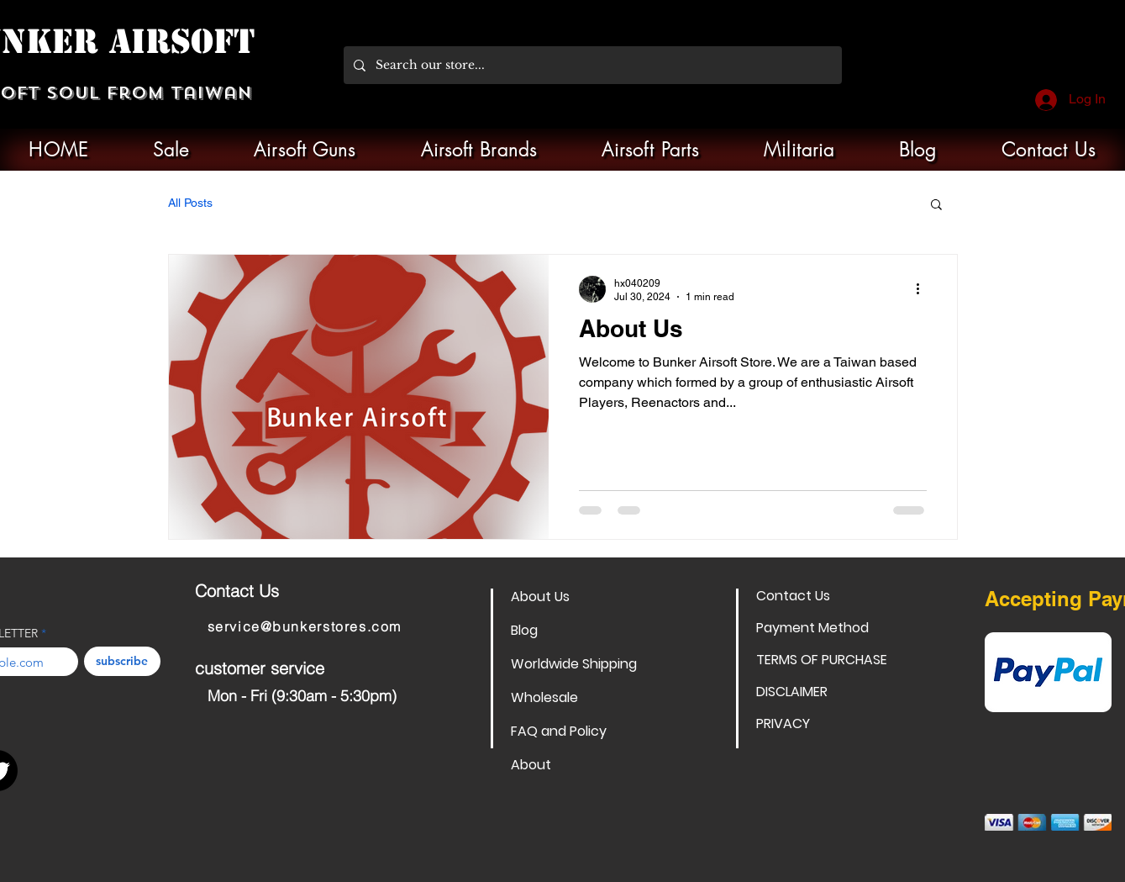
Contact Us (793, 595)
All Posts (190, 202)
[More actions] (924, 289)
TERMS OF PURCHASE (815, 659)
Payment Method (812, 627)
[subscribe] (122, 661)
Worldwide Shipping (570, 663)
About (531, 764)
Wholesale (544, 697)
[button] (936, 205)
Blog (524, 630)
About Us (540, 596)
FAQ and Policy (559, 731)
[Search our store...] (591, 65)
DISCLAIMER (792, 691)
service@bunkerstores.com (305, 626)
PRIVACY (783, 723)
